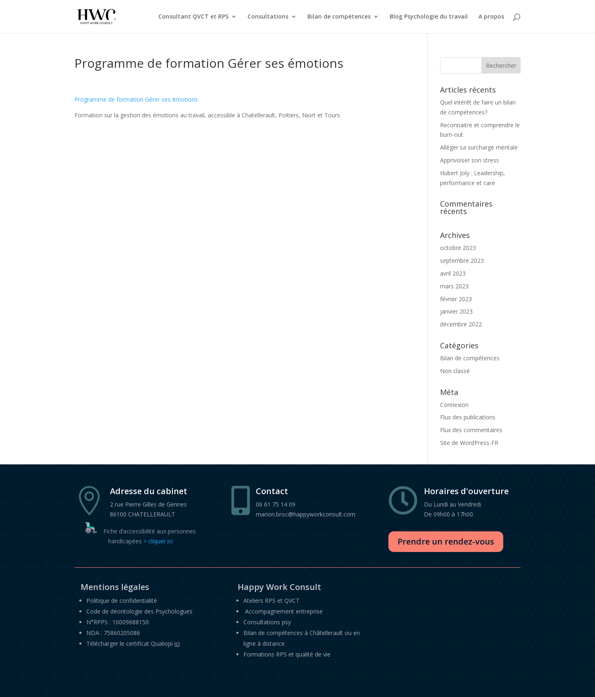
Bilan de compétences (339, 16)
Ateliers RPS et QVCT (271, 600)
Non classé (455, 371)
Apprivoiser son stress (469, 160)
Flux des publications (467, 417)
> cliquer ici (158, 541)
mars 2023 (454, 286)
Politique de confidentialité (121, 600)
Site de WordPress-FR (469, 443)
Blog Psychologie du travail (429, 16)
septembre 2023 (462, 260)
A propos (491, 16)
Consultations (268, 16)
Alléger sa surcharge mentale (479, 147)
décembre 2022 (461, 324)
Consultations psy (267, 622)
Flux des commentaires (471, 430)
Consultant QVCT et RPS (193, 16)
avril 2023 (453, 273)
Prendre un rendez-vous (445, 541)
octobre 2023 (458, 248)
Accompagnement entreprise (284, 611)
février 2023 (456, 299)
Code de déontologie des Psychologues (139, 611)
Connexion (454, 405)
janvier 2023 (456, 311)
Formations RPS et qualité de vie (287, 654)
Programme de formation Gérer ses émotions (136, 99)
